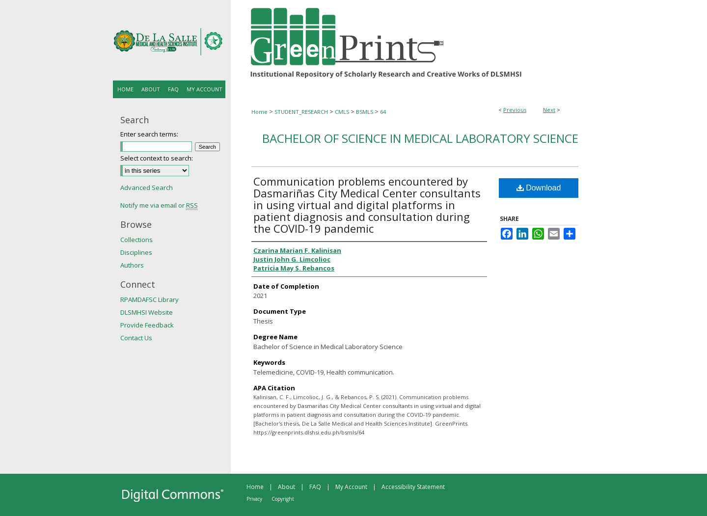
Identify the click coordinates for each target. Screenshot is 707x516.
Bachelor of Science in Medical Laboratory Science (420, 138)
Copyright (283, 498)
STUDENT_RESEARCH (301, 111)
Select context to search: (156, 158)
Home (259, 111)
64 (383, 111)
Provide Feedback (147, 325)
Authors (132, 265)
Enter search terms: (149, 134)
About (286, 487)
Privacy (254, 498)
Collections (136, 239)
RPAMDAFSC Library (149, 299)
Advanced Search (146, 187)
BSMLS (364, 111)
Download (539, 188)
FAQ (315, 487)
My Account (351, 487)
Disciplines (136, 252)
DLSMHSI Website (146, 312)
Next (549, 109)
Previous (514, 109)
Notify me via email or (159, 205)
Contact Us (136, 337)
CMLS (342, 111)
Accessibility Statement (413, 487)
